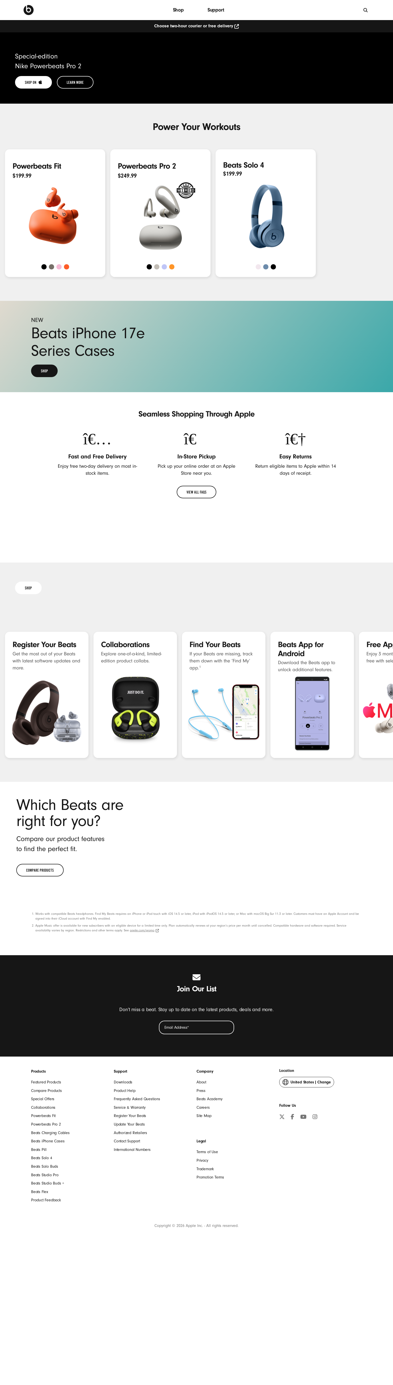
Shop (178, 10)
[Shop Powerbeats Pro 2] (196, 302)
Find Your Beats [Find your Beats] (214, 950)
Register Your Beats (44, 950)
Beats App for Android (301, 954)
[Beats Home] (29, 10)
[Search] (365, 10)
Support (216, 10)
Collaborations (125, 950)
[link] (33, 218)
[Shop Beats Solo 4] (302, 349)
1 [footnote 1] (200, 972)
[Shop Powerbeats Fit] (91, 302)
